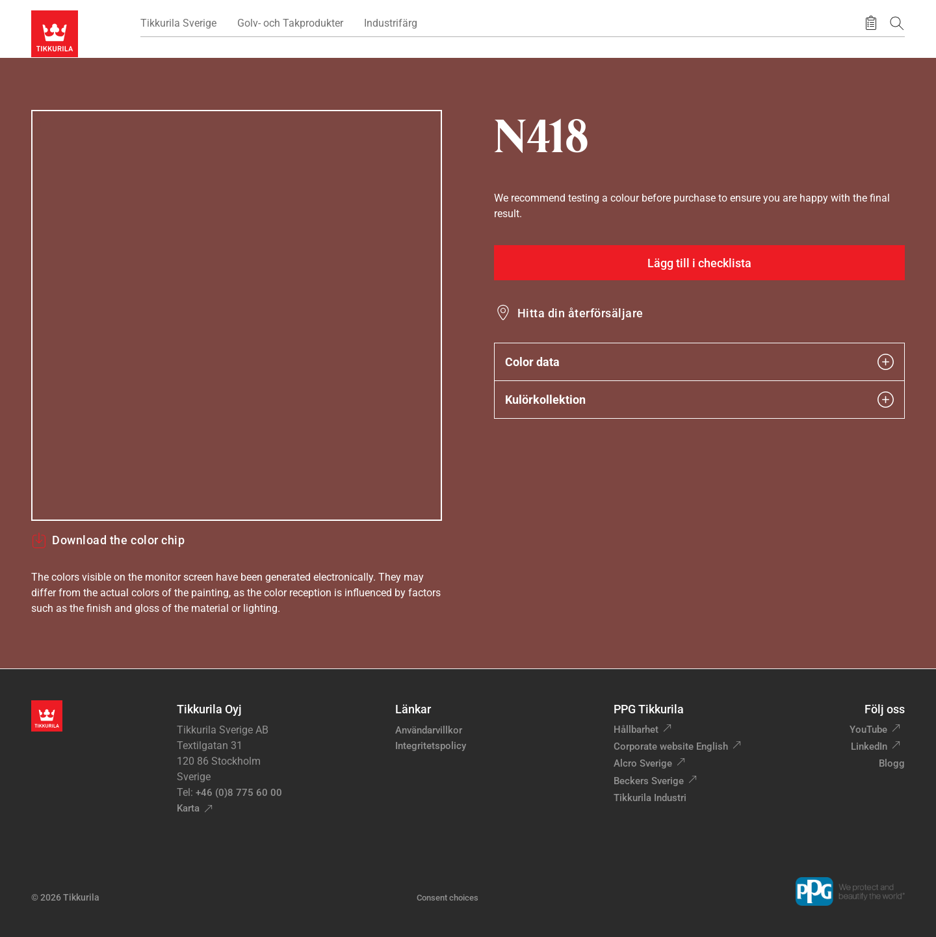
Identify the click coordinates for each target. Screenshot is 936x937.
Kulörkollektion (699, 399)
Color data (699, 362)
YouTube (868, 729)
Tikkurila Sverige (178, 23)
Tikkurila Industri (650, 798)
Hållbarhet (636, 729)
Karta (188, 808)
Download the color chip (108, 540)
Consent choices (447, 898)
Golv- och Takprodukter (290, 23)
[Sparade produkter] (871, 23)
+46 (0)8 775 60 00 (239, 792)
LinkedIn (869, 746)
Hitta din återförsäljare (580, 313)
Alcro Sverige (643, 763)
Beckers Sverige (649, 781)
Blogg (892, 763)
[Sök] (897, 23)
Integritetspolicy (430, 746)
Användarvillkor (428, 730)
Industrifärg (390, 23)
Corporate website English (671, 746)
